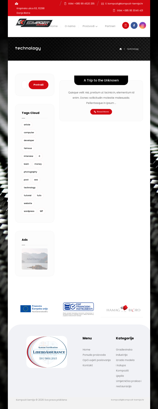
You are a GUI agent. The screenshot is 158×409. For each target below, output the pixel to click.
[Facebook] (134, 25)
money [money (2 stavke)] (38, 164)
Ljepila (120, 376)
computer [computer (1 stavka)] (29, 132)
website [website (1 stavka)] (28, 203)
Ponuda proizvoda (94, 355)
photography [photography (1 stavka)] (30, 171)
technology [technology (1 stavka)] (29, 187)
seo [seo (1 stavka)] (36, 179)
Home (86, 349)
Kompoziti (122, 370)
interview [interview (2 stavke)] (28, 156)
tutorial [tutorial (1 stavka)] (27, 195)
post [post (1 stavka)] (26, 179)
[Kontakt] (125, 25)
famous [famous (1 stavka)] (28, 148)
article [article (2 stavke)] (27, 124)
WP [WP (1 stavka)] (41, 211)
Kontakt (88, 365)
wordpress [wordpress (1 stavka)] (29, 211)
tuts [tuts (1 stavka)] (39, 195)
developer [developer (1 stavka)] (29, 140)
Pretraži (39, 84)
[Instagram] (142, 25)
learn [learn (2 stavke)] (26, 164)
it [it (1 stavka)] (39, 156)
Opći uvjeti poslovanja (97, 360)
